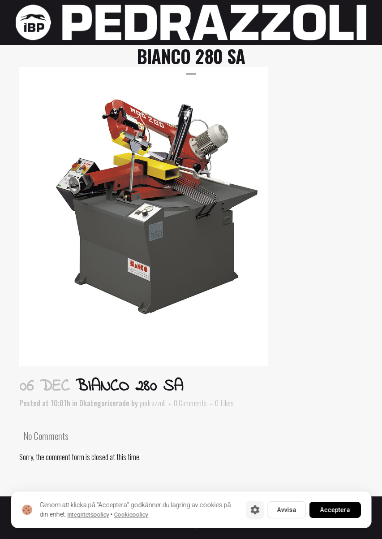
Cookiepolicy (131, 514)
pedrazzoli (153, 403)
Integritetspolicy (88, 514)
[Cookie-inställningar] (255, 510)
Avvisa (286, 509)
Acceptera (335, 509)
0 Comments (190, 403)
